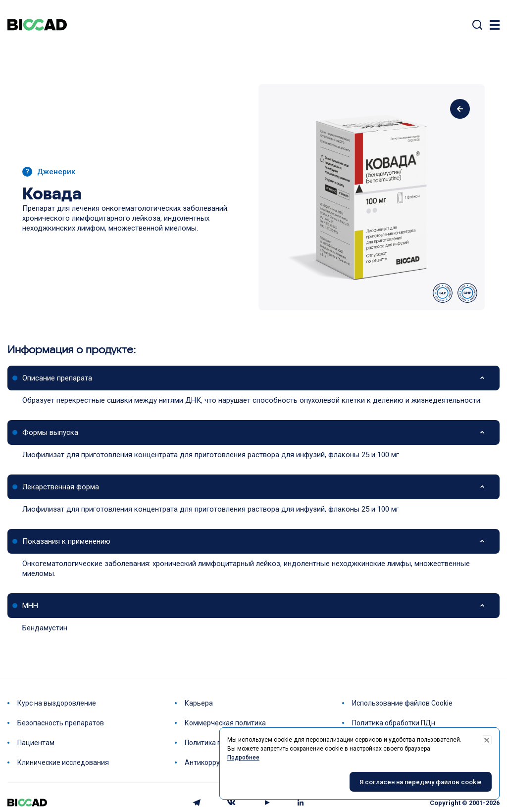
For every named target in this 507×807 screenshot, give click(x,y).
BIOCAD (37, 24)
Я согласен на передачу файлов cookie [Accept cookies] (420, 782)
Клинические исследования (63, 762)
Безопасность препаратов (60, 723)
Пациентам (35, 743)
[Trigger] (495, 25)
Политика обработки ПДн (393, 723)
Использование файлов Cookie (402, 703)
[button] (253, 378)
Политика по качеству (220, 743)
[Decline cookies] (487, 740)
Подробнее (243, 757)
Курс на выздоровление (56, 703)
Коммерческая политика (225, 723)
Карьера (199, 703)
